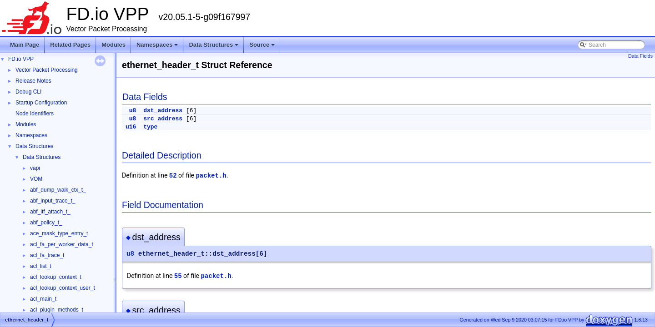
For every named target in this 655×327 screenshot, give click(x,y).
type (150, 127)
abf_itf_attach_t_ (50, 211)
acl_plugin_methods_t (56, 310)
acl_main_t (43, 299)
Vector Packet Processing (46, 70)
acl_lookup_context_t (55, 277)
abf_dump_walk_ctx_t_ (58, 190)
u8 (132, 110)
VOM (36, 179)
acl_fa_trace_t (47, 255)
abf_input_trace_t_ (52, 201)
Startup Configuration (41, 102)
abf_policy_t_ (46, 222)
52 (173, 175)
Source (262, 47)
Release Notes (33, 81)
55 (178, 276)
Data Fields (640, 56)
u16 (131, 127)
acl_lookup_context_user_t (62, 288)
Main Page (24, 44)
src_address (162, 118)
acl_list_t (40, 266)
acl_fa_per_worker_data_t (61, 244)
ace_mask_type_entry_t (59, 233)
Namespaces (158, 47)
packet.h (211, 175)
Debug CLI (28, 92)
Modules (113, 44)
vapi (35, 168)
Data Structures (214, 47)
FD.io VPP (21, 59)
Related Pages (70, 44)
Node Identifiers (34, 113)
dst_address (162, 110)
